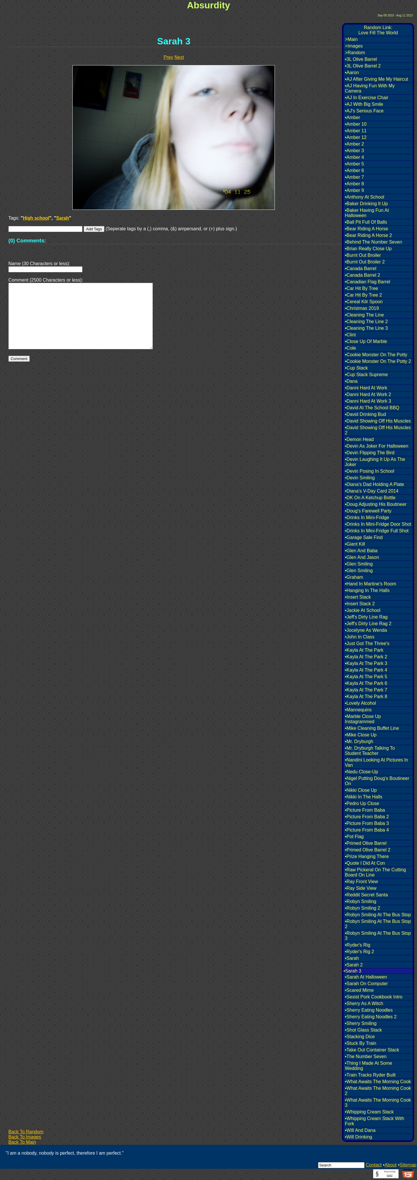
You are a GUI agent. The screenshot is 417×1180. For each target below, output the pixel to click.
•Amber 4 (354, 157)
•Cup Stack (356, 367)
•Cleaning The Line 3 (366, 328)
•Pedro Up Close (362, 803)
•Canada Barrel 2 (362, 275)
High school (36, 218)
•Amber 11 (356, 130)
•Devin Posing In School (369, 471)
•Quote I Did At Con (365, 863)
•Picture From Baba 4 (367, 829)
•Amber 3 (354, 150)
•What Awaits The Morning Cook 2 (378, 1091)
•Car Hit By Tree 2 (363, 295)
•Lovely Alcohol (360, 703)
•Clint (350, 334)
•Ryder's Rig (357, 945)
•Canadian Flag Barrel (367, 281)
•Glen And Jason (362, 557)
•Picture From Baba (365, 810)
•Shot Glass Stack (363, 1030)
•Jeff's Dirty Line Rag (366, 616)
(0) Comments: (27, 240)
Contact (374, 1164)
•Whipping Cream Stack (369, 1111)
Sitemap (407, 1164)
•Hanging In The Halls (367, 590)
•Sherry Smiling (361, 1023)
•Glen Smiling (359, 563)
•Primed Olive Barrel (365, 843)
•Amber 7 (354, 177)
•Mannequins (358, 709)
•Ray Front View (361, 881)
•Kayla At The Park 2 (366, 656)
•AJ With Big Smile (364, 104)
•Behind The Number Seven (373, 242)
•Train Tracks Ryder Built (370, 1074)
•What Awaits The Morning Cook (378, 1081)
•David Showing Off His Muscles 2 (378, 430)
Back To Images (24, 1136)
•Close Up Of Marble (366, 341)
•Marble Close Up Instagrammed (363, 719)
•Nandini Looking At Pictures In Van (376, 762)
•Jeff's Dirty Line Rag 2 (368, 623)
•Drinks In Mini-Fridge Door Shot (378, 524)
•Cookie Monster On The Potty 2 (378, 361)
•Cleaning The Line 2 (366, 321)
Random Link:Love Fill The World (378, 30)
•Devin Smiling (360, 477)
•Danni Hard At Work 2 (368, 394)
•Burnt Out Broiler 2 (365, 261)
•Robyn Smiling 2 (362, 908)
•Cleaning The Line (364, 314)
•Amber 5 (354, 163)
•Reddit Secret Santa (366, 894)
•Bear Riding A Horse (366, 228)
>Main (351, 39)
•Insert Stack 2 (360, 603)
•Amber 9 (354, 190)
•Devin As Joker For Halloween (376, 446)
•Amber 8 (354, 183)
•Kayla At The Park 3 (366, 663)
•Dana (351, 381)
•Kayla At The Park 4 (366, 670)
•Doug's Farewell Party (368, 510)
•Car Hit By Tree (361, 288)
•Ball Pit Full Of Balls (366, 222)
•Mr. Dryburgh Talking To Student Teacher (370, 751)
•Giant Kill (355, 544)
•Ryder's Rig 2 (359, 951)
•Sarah (352, 958)
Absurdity (208, 5)
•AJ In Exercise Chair (366, 97)
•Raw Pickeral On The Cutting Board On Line (375, 872)
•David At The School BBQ (372, 407)
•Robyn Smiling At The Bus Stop (378, 914)
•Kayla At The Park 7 (366, 689)
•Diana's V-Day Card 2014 (372, 491)
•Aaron (352, 72)
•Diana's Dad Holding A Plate (374, 484)
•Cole (350, 348)
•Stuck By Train (360, 1043)
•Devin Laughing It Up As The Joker (375, 462)
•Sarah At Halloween (366, 976)
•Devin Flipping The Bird (370, 452)
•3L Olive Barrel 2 (363, 65)
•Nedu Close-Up (361, 771)
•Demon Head (359, 439)
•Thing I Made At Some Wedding (368, 1066)
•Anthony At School (364, 197)
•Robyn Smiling (360, 901)
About (390, 1164)
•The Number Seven (365, 1056)
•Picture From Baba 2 (367, 816)
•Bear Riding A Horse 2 (368, 235)
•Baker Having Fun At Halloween (367, 213)
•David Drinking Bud (365, 414)
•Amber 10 (356, 124)
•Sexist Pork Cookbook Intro (373, 996)
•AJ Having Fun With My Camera (370, 88)
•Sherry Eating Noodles (369, 1010)
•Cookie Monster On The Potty (376, 354)
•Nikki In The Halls (363, 796)
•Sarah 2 (354, 964)
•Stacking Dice (360, 1036)
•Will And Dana (360, 1130)
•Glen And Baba (361, 550)
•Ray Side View (360, 888)
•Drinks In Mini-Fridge (367, 517)
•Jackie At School (362, 610)
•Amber (352, 117)
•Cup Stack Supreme (366, 374)
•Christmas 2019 (362, 308)
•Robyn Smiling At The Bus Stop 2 (378, 924)
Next (179, 57)
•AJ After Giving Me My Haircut (376, 79)
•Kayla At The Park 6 (366, 683)
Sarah (62, 218)
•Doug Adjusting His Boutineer (376, 504)
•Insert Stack (358, 597)
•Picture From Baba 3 (367, 823)
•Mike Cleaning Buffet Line (372, 728)
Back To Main (22, 1142)
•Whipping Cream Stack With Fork (374, 1121)
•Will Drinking (358, 1136)
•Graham (354, 577)
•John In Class (360, 636)
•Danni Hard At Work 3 (368, 401)
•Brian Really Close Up (368, 248)
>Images (354, 46)
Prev (168, 57)
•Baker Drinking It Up (366, 203)
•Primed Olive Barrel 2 (367, 849)
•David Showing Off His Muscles (378, 421)
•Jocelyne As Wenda (366, 630)
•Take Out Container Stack (372, 1049)
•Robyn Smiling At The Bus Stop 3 (378, 936)
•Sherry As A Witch (364, 1003)
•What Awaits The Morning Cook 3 (378, 1103)
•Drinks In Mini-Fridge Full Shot (377, 530)
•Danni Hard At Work (366, 387)
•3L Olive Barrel (361, 59)
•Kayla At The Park (364, 650)
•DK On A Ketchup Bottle (370, 497)
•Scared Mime (359, 990)
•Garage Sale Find (364, 537)
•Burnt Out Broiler (363, 255)
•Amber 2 (354, 144)
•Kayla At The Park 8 (366, 696)
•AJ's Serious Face (364, 110)
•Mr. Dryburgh (359, 741)
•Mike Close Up (361, 734)
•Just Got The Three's (367, 643)
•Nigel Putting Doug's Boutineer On (377, 781)
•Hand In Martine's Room (370, 583)
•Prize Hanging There (367, 856)
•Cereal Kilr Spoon (364, 301)
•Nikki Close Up (361, 790)
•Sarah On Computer (366, 983)
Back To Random (26, 1131)
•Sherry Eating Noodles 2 (371, 1016)
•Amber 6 (354, 170)
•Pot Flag (354, 836)
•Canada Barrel (360, 268)
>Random (355, 52)
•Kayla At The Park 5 (366, 676)
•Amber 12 (356, 137)
